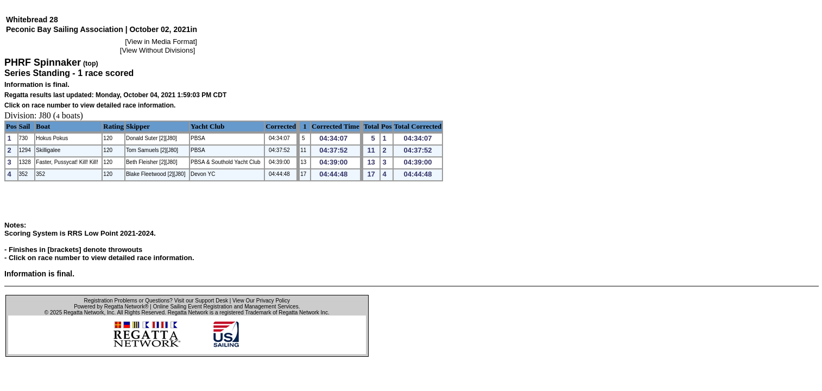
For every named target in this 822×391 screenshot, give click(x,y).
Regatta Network (84, 313)
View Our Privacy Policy (261, 301)
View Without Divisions (157, 50)
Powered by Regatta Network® (111, 307)
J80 (45, 115)
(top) (90, 63)
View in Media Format (161, 41)
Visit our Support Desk (201, 301)
